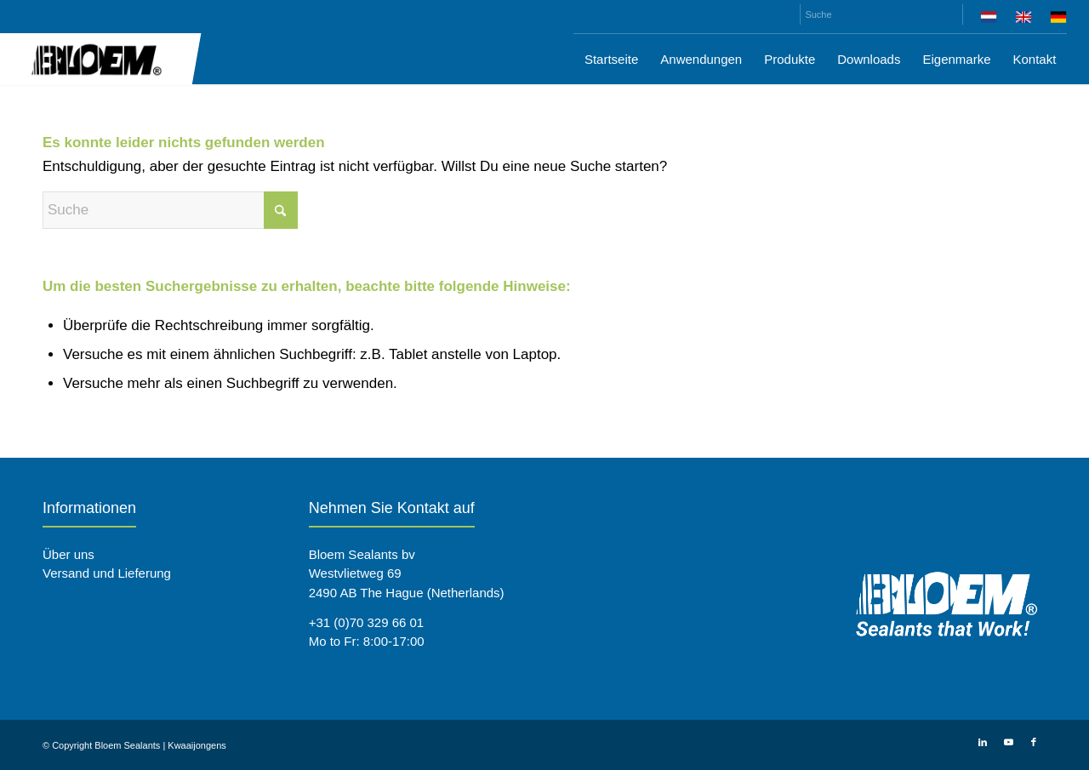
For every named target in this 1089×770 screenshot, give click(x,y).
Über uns (68, 554)
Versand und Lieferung (107, 573)
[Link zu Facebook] (1033, 742)
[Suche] (881, 14)
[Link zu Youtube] (1008, 742)
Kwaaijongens (197, 745)
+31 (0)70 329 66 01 (367, 622)
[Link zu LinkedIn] (982, 742)
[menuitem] (989, 20)
